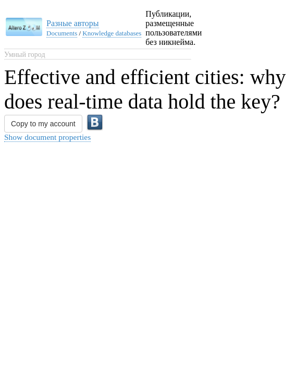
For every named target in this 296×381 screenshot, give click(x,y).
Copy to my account (43, 124)
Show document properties (47, 137)
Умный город (24, 54)
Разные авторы (72, 23)
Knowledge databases (111, 33)
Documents (61, 33)
